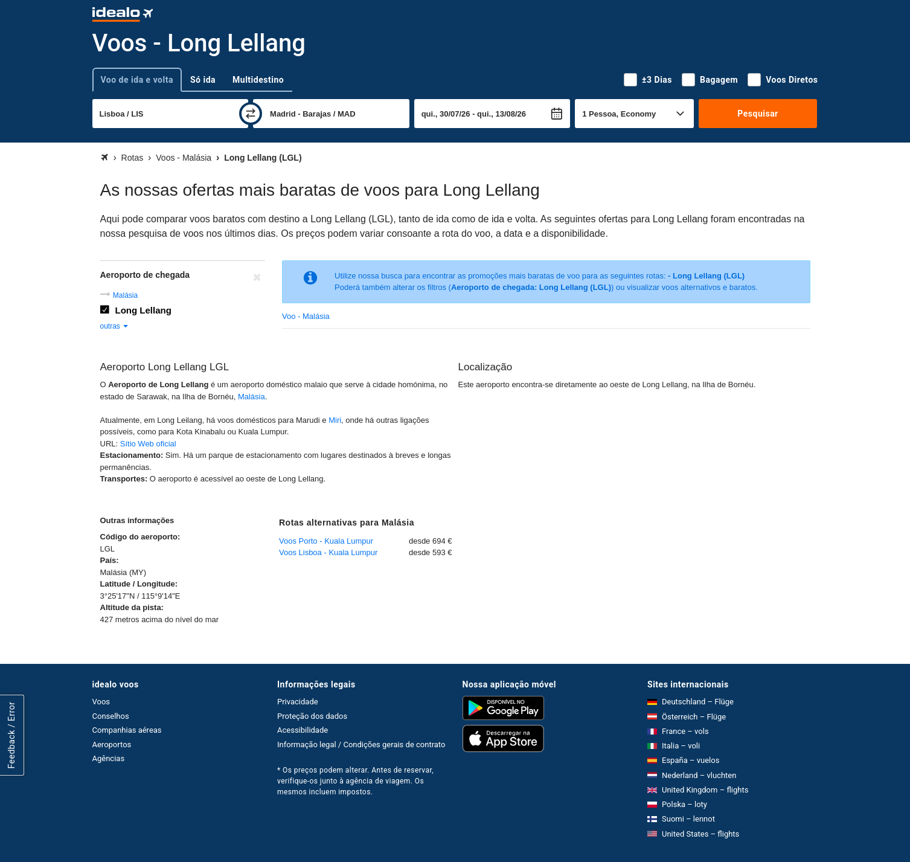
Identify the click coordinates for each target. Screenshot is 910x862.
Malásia (125, 295)
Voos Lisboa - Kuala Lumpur (328, 552)
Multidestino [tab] (258, 80)
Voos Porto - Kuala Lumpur (326, 540)
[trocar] (250, 113)
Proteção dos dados (312, 716)
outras (115, 326)
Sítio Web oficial (148, 443)
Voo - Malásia (306, 316)
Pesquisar (757, 113)
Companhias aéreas (127, 730)
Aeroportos (112, 744)
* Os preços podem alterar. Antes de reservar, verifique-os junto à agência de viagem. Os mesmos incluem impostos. (355, 781)
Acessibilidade (302, 730)
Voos (101, 701)
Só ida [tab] (203, 80)
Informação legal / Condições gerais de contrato (361, 744)
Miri (334, 420)
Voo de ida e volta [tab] (137, 80)
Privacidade (297, 701)
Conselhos (110, 716)
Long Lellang (143, 310)
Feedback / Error (11, 735)
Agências (108, 758)
